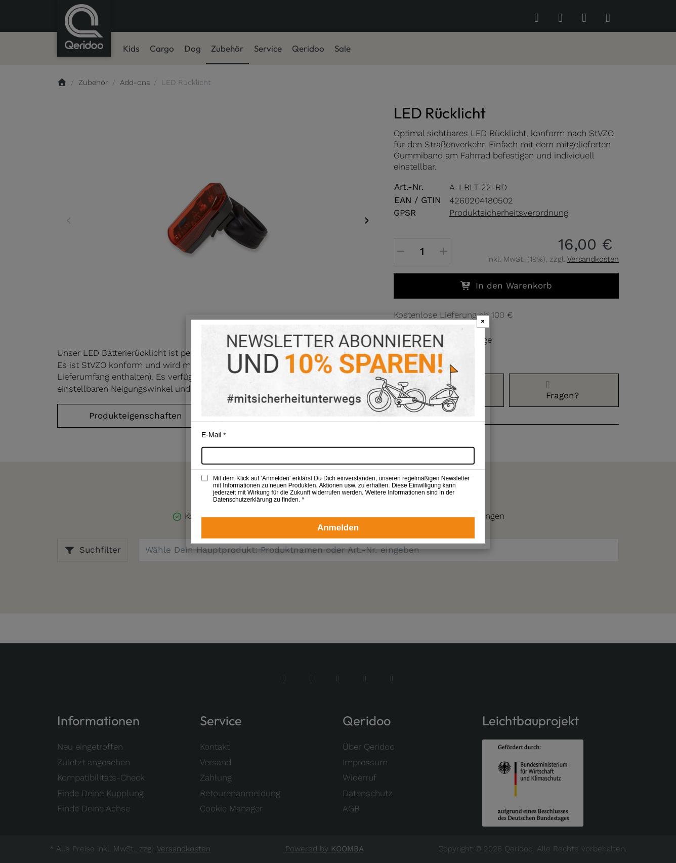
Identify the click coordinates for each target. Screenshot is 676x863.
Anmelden (338, 527)
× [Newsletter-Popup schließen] (483, 321)
